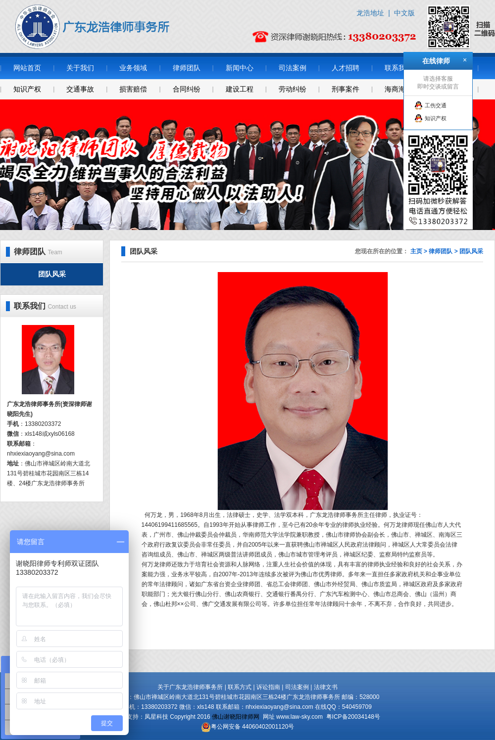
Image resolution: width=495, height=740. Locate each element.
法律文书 (326, 687)
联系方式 (239, 687)
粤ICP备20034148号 (353, 716)
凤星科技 (156, 716)
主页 (416, 251)
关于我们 (80, 68)
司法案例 (292, 68)
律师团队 (186, 68)
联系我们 (398, 68)
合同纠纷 (186, 89)
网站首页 (27, 68)
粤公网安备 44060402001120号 (253, 726)
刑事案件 (345, 89)
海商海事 (398, 89)
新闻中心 (239, 68)
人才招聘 (345, 68)
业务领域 (133, 68)
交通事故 (80, 89)
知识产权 (27, 89)
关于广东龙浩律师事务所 (190, 687)
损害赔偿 (133, 89)
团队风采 (52, 274)
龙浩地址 (370, 13)
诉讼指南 (268, 687)
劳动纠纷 (292, 89)
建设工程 (239, 89)
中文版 (404, 13)
